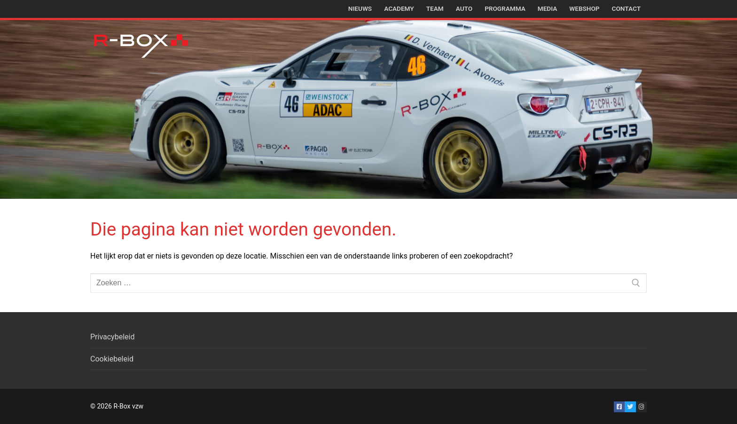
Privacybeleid (112, 336)
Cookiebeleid (111, 358)
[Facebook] (619, 406)
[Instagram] (641, 406)
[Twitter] (630, 406)
